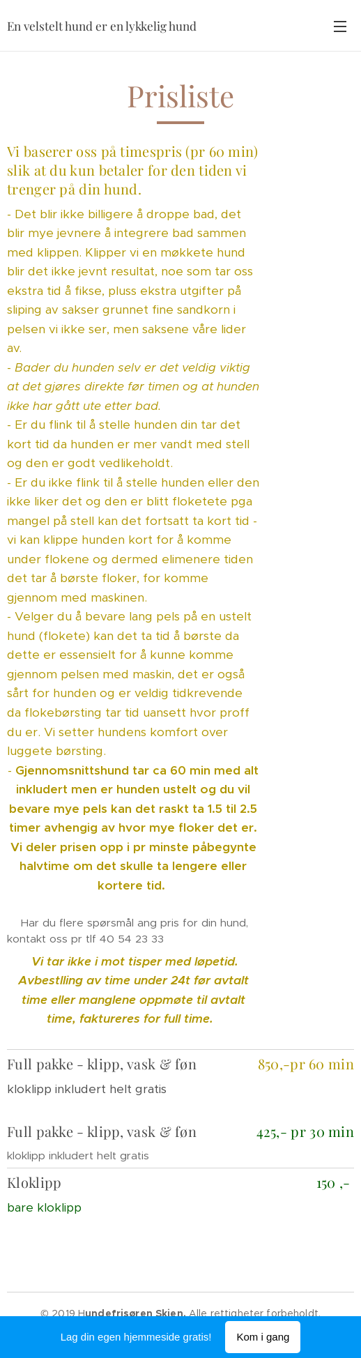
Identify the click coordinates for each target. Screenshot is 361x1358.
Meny (340, 26)
